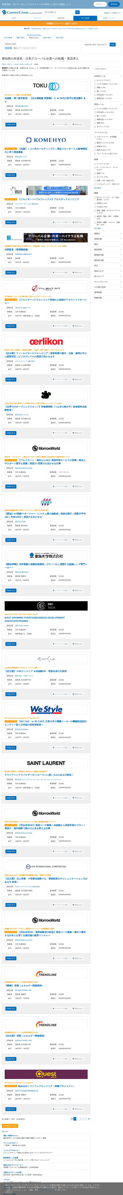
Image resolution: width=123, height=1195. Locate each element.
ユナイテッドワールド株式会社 (26, 204)
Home (14, 18)
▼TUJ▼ (6, 1180)
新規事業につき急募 (10, 1158)
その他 (100, 207)
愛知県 (8, 48)
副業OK (100, 146)
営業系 (100, 203)
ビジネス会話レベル (105, 84)
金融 (99, 173)
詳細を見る (11, 124)
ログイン (99, 4)
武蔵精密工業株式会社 (23, 254)
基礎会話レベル (103, 98)
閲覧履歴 (61, 18)
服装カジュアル (104, 143)
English (106, 13)
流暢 (100, 88)
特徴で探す (60, 38)
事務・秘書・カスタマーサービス (107, 211)
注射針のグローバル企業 (12, 1172)
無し (100, 91)
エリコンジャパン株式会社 (25, 361)
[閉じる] (8, 1192)
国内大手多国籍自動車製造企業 (26, 1091)
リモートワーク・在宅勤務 (105, 138)
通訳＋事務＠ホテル (10, 1136)
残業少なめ (102, 150)
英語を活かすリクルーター (13, 1165)
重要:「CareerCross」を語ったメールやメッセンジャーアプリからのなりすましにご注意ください (61, 29)
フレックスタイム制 (105, 154)
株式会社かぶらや (21, 415)
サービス (101, 177)
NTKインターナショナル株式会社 (27, 887)
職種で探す (20, 38)
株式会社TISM (20, 522)
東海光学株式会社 (21, 572)
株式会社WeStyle (21, 729)
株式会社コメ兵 (21, 157)
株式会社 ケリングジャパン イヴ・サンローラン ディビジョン (38, 779)
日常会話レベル (103, 95)
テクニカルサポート (10, 1143)
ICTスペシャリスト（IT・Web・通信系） (107, 198)
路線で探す (47, 38)
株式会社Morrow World (23, 468)
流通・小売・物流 (104, 181)
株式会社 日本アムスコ (24, 676)
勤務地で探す (34, 38)
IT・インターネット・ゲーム (106, 168)
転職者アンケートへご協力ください (61, 23)
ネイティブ (102, 80)
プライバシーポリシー (46, 1190)
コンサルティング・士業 (106, 184)
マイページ (37, 18)
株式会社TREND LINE (23, 990)
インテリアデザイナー (11, 1150)
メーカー (101, 164)
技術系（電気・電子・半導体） (107, 217)
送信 (112, 44)
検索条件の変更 (10, 44)
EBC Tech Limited (21, 626)
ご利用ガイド (116, 13)
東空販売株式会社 (21, 106)
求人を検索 (85, 18)
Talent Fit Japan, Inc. (22, 308)
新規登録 (114, 4)
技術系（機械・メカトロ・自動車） (107, 223)
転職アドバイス (109, 18)
